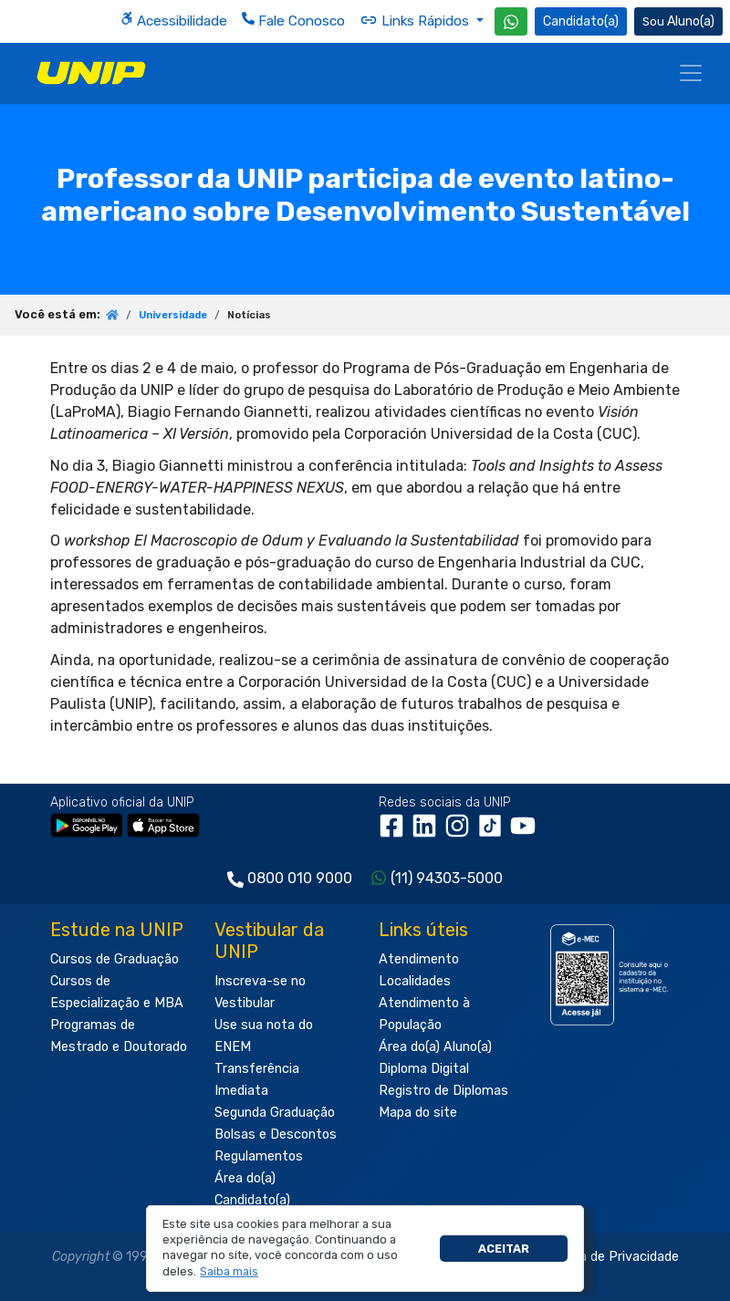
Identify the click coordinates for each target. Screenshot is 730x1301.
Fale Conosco (293, 20)
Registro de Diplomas (443, 1090)
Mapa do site (418, 1112)
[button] (229, 1272)
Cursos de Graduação (114, 959)
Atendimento (419, 959)
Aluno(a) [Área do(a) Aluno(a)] (678, 21)
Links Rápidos (416, 20)
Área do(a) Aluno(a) (435, 1047)
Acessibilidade (173, 20)
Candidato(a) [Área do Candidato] (581, 21)
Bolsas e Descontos (275, 1134)
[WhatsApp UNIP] (511, 21)
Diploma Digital (424, 1069)
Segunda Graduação (274, 1112)
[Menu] (690, 73)
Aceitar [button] (503, 1248)
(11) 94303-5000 (447, 878)
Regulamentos (258, 1156)
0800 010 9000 (299, 878)
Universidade (173, 315)
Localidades (415, 981)
